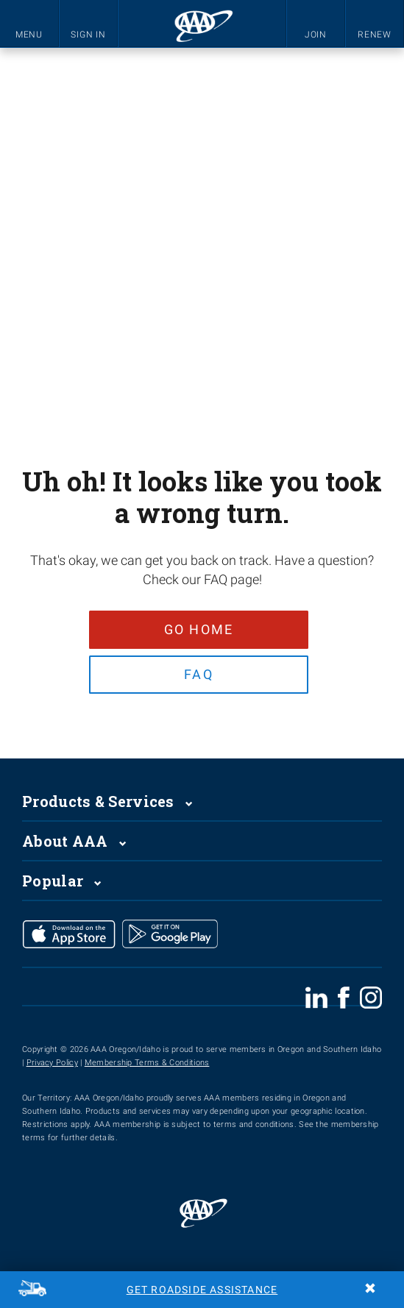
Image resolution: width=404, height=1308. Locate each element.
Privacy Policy (52, 1065)
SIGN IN (88, 34)
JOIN (316, 34)
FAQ (198, 675)
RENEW (375, 34)
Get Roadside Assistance (202, 1289)
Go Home (198, 629)
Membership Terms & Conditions (147, 1065)
